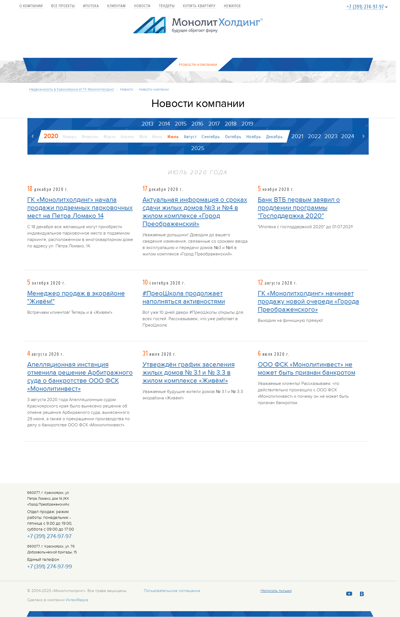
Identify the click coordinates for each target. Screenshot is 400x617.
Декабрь (274, 137)
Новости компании (154, 89)
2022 (314, 136)
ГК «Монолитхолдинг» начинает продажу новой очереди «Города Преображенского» (308, 301)
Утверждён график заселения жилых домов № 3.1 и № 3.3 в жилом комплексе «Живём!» (188, 372)
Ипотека (91, 6)
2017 (214, 124)
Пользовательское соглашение (172, 590)
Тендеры (167, 6)
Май (143, 137)
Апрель (127, 137)
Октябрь (233, 137)
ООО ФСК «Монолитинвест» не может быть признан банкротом (306, 368)
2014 (164, 124)
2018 (231, 124)
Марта (110, 137)
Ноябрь (253, 137)
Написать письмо (276, 591)
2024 (347, 136)
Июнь (157, 137)
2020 (51, 136)
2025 (197, 148)
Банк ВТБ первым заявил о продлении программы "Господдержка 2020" (299, 208)
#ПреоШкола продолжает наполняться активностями (183, 297)
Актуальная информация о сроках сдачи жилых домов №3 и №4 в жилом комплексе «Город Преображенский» (194, 212)
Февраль (90, 137)
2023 (331, 136)
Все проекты (63, 6)
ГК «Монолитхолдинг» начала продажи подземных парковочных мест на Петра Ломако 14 (80, 208)
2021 (297, 136)
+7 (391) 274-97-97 (365, 7)
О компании (31, 6)
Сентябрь (211, 137)
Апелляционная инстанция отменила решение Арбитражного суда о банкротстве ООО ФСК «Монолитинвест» (80, 376)
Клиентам (116, 6)
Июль (173, 137)
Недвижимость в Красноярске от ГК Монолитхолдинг (71, 89)
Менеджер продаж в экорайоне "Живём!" (76, 297)
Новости (142, 6)
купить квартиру (199, 6)
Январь (70, 137)
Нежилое (232, 6)
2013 (147, 124)
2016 (197, 124)
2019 (247, 124)
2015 (181, 124)
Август (190, 137)
